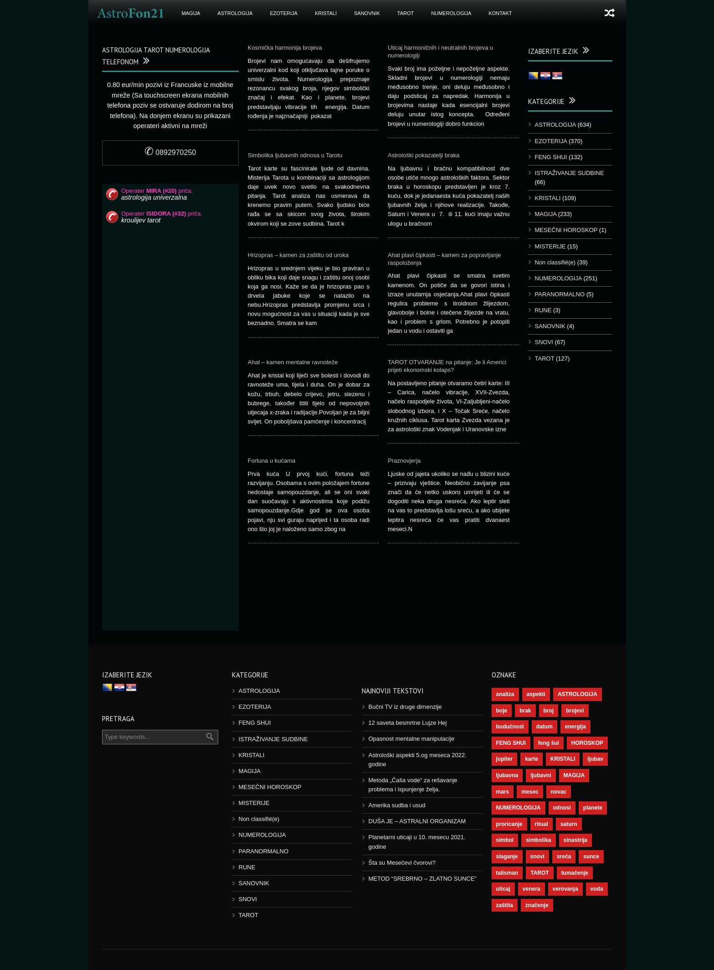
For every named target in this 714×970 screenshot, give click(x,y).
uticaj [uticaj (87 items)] (503, 889)
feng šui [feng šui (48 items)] (548, 743)
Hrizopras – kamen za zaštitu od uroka (298, 255)
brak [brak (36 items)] (525, 710)
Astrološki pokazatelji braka (424, 155)
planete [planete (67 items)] (592, 808)
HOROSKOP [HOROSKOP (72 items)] (587, 743)
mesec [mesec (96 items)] (529, 792)
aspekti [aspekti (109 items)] (536, 694)
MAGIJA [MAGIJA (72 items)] (574, 775)
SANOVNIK (367, 13)
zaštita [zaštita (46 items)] (504, 905)
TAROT (405, 13)
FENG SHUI (551, 157)
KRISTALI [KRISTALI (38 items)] (562, 759)
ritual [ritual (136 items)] (541, 824)
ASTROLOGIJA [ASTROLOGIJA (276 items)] (577, 694)
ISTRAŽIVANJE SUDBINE (569, 173)
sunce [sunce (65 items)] (591, 856)
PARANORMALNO (560, 294)
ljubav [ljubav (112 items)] (595, 759)
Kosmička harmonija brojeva (285, 47)
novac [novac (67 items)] (559, 792)
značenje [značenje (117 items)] (537, 905)
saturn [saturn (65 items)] (568, 824)
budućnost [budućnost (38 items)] (510, 726)
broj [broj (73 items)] (549, 710)
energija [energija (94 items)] (575, 726)
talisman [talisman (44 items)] (507, 873)
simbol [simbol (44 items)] (505, 840)
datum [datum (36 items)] (544, 726)
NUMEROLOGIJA (451, 13)
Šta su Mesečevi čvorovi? (402, 862)
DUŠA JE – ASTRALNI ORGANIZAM (417, 821)
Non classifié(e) (555, 262)
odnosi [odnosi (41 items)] (562, 808)
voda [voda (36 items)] (597, 889)
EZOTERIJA (284, 13)
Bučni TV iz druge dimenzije (405, 706)
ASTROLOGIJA (234, 13)
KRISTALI (326, 13)
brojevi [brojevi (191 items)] (575, 710)
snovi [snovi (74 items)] (537, 856)
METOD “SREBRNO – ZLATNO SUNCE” (423, 878)
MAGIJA (190, 13)
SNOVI (544, 342)
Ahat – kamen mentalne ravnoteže (293, 362)
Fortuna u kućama (272, 460)
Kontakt (500, 13)
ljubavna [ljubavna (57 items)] (507, 775)
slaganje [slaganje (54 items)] (507, 856)
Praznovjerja (404, 460)
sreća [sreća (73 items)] (564, 856)
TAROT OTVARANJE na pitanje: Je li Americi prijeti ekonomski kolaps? (447, 366)
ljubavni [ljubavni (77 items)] (540, 775)
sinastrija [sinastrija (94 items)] (576, 840)
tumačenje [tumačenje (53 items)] (574, 873)
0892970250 (170, 152)
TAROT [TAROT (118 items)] (539, 873)
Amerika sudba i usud (397, 805)
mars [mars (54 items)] (502, 792)
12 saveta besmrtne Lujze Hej (408, 722)
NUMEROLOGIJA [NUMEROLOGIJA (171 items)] (518, 808)
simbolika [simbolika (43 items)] (538, 840)
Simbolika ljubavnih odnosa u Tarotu (295, 155)
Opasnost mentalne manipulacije (412, 738)
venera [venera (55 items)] (531, 889)
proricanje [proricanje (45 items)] (509, 824)
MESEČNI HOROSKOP (566, 230)
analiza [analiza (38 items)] (505, 694)
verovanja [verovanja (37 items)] (565, 889)
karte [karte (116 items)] (531, 759)
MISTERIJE (550, 246)
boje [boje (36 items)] (502, 710)
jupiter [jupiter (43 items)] (504, 759)
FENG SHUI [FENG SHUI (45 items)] (511, 743)
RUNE (543, 310)
